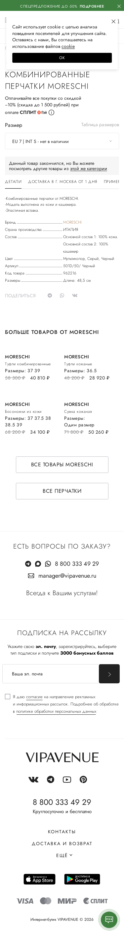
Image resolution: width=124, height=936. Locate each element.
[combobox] (62, 141)
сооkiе (68, 46)
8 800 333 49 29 (77, 564)
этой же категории (88, 168)
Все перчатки (62, 491)
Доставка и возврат (62, 843)
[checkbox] (62, 704)
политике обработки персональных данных (56, 711)
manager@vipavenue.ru (67, 576)
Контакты (62, 831)
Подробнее (92, 6)
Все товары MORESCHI (62, 464)
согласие (34, 697)
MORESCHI (72, 222)
